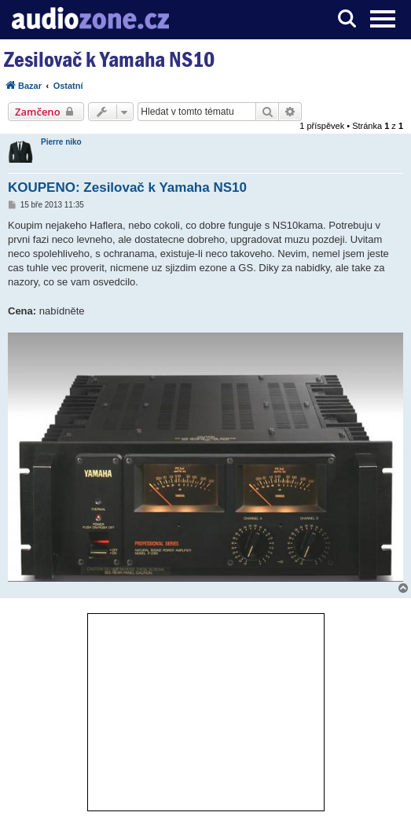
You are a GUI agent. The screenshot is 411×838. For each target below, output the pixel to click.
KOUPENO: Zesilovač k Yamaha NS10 (127, 187)
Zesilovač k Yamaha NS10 (109, 59)
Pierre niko (61, 142)
